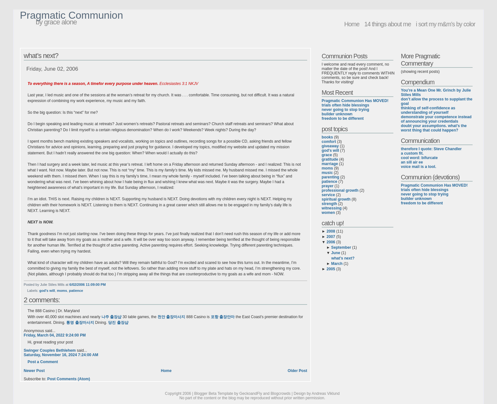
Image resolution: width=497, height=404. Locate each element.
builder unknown (337, 114)
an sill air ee (412, 162)
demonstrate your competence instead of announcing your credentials (436, 119)
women (328, 212)
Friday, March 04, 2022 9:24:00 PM (55, 335)
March (337, 263)
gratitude (330, 159)
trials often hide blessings (345, 105)
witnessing (332, 208)
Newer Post (34, 371)
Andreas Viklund (325, 393)
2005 (330, 269)
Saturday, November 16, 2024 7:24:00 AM (61, 355)
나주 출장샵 (111, 317)
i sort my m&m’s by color (445, 24)
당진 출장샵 (118, 322)
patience (76, 290)
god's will (47, 290)
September (341, 247)
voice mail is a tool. (418, 166)
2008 (330, 231)
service (328, 195)
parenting (330, 177)
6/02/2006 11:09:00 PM (87, 284)
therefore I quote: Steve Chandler (431, 149)
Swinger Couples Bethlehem (50, 350)
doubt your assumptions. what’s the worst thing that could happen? (434, 128)
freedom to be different (343, 118)
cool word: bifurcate (419, 158)
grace (327, 155)
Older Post (297, 371)
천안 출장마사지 (171, 317)
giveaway (330, 146)
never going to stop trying (345, 109)
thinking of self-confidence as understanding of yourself (428, 110)
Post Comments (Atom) (68, 379)
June (335, 253)
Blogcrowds (281, 393)
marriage (330, 164)
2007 (330, 236)
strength (329, 204)
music (327, 172)
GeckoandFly (250, 393)
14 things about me (387, 24)
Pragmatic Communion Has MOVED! (355, 101)
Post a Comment (43, 362)
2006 (330, 242)
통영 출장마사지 (80, 322)
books (327, 137)
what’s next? (41, 56)
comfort (329, 141)
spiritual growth (336, 199)
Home (351, 24)
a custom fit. (412, 153)
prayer (327, 186)
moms (62, 290)
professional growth (340, 190)
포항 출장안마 (223, 317)
